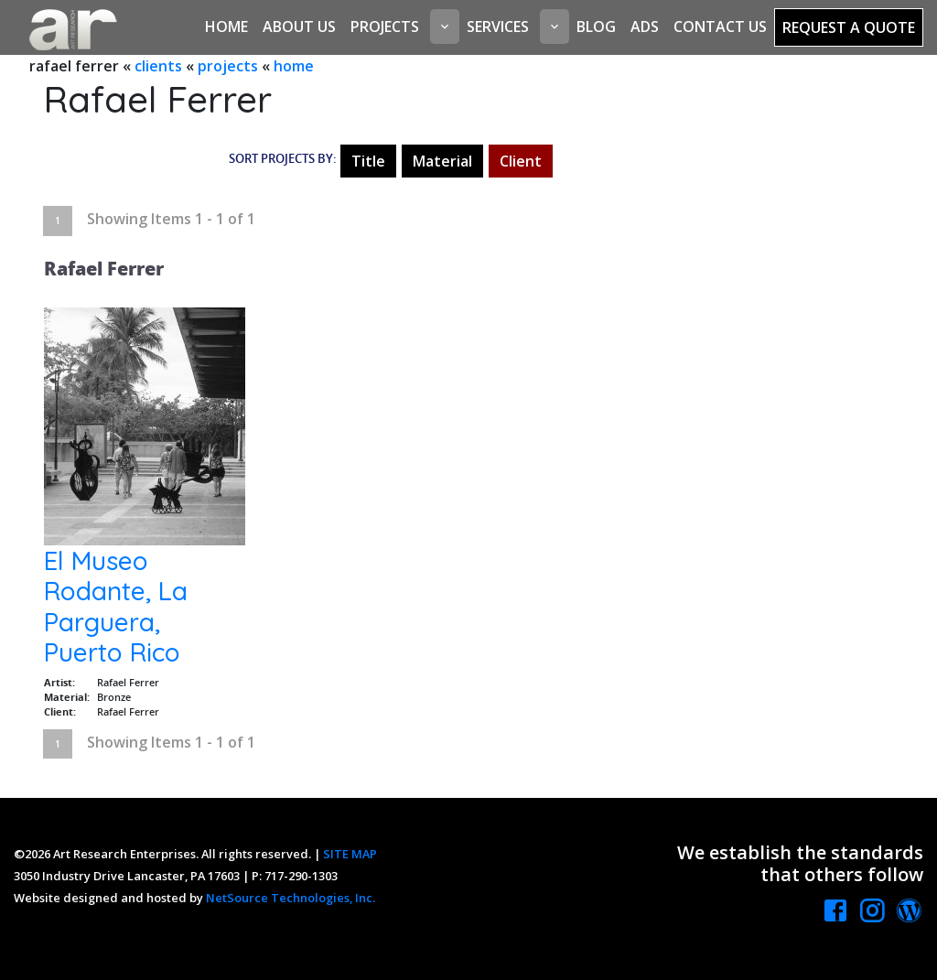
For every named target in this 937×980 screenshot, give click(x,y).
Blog (596, 26)
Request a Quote (848, 27)
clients (158, 66)
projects (228, 66)
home (294, 66)
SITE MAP (350, 853)
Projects (384, 26)
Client (521, 161)
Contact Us (720, 26)
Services (498, 26)
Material (442, 161)
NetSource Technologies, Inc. (290, 897)
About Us (299, 26)
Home (226, 26)
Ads (644, 26)
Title (368, 161)
